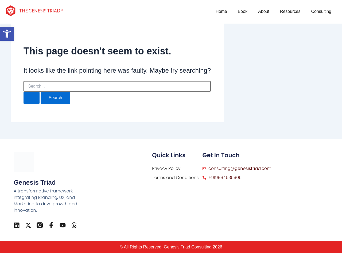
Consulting (321, 11)
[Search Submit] (32, 98)
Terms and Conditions (175, 177)
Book (242, 11)
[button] (7, 34)
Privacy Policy (166, 168)
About (263, 11)
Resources (290, 11)
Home (221, 11)
